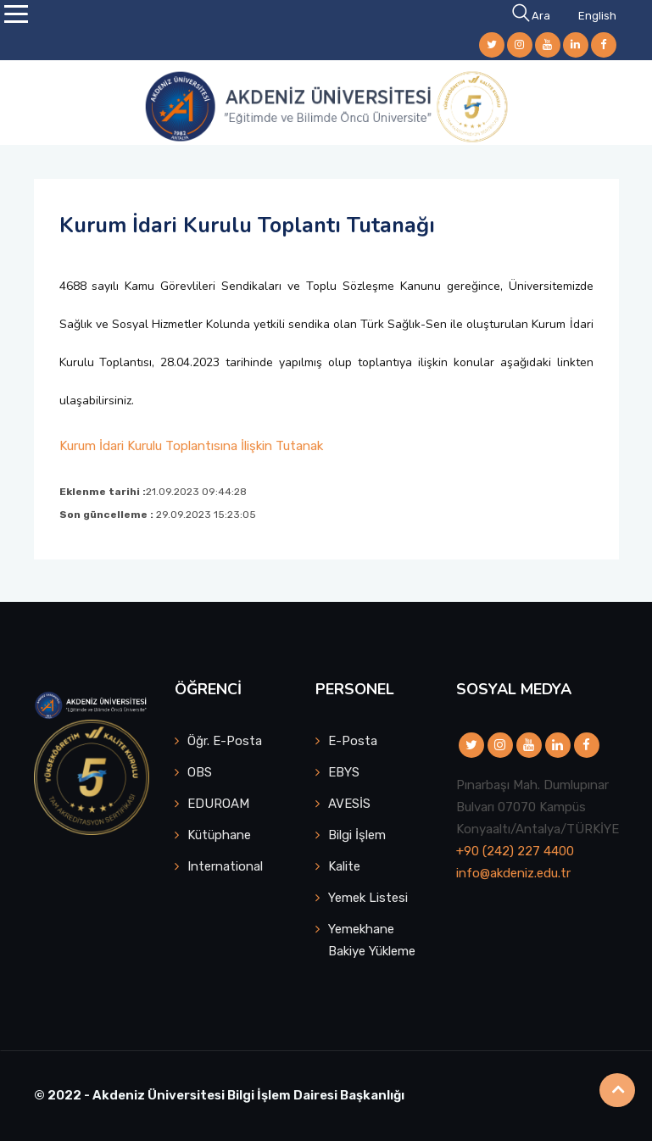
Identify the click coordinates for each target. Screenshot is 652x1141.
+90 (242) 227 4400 (515, 851)
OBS (199, 772)
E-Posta (352, 741)
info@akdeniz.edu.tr (513, 873)
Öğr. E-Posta (224, 741)
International (225, 866)
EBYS (343, 772)
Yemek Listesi (368, 897)
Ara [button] (532, 15)
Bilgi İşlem (357, 835)
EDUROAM (218, 803)
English (597, 15)
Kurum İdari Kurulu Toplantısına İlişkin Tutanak (191, 446)
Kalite (344, 866)
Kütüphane (219, 835)
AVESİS (349, 803)
